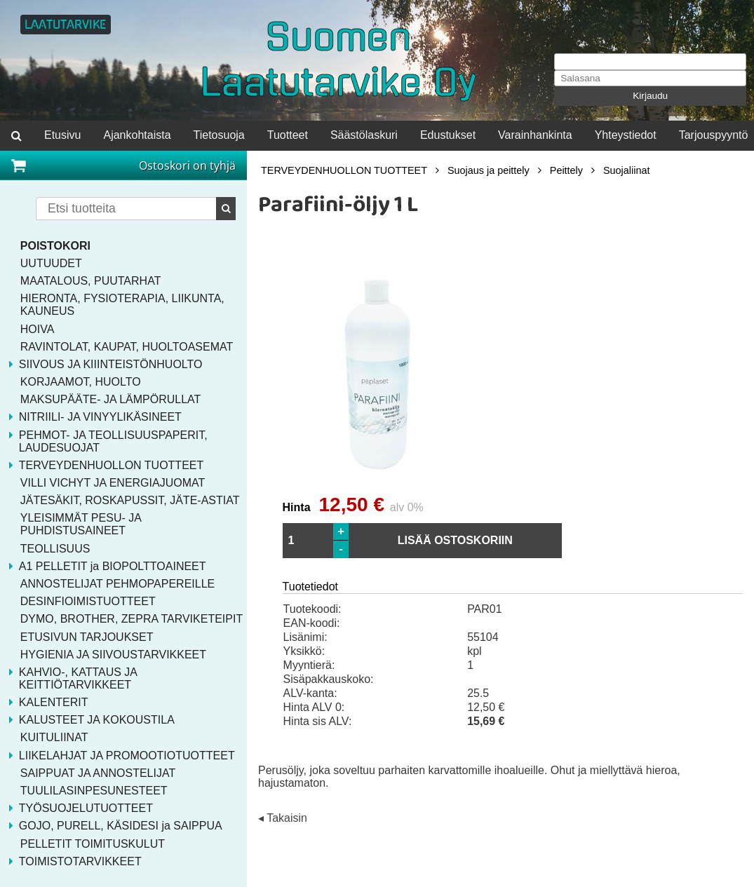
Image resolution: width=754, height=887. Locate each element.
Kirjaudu (650, 95)
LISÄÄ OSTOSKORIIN (455, 540)
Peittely (566, 170)
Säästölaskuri (364, 135)
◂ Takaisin (282, 819)
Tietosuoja (219, 135)
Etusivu (62, 135)
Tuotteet (287, 135)
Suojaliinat (626, 170)
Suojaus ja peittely (488, 170)
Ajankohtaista (136, 135)
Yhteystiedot (626, 135)
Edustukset (448, 135)
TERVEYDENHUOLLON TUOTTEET (344, 170)
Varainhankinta (535, 135)
